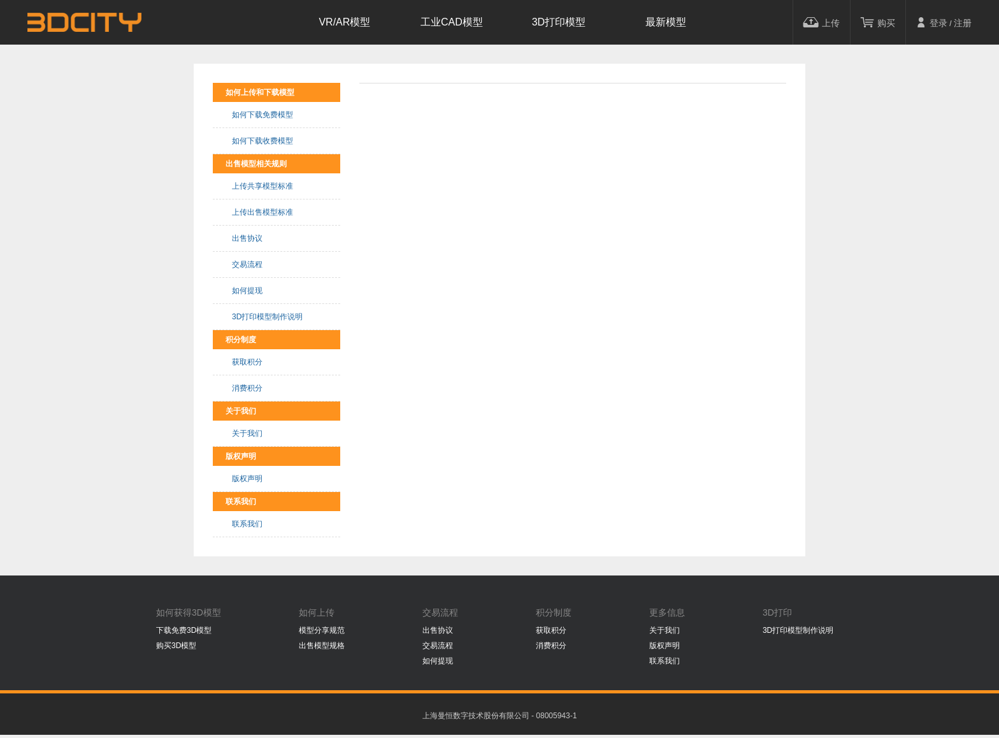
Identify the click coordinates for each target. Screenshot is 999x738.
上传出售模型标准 (262, 212)
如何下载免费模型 (262, 114)
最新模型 (665, 22)
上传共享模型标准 (262, 186)
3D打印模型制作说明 (267, 316)
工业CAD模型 (451, 22)
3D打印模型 (559, 22)
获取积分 (247, 362)
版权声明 (247, 478)
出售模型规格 (322, 645)
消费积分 (247, 388)
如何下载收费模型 (262, 140)
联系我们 (247, 523)
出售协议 (247, 238)
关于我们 (247, 433)
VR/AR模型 (344, 22)
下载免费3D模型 (184, 630)
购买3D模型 (176, 645)
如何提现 (247, 290)
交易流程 (247, 264)
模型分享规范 (322, 630)
